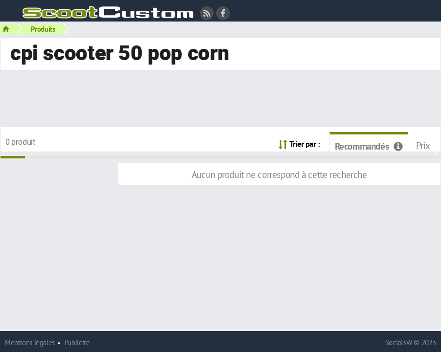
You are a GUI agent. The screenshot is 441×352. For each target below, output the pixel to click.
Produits (43, 29)
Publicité (77, 342)
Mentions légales (30, 342)
